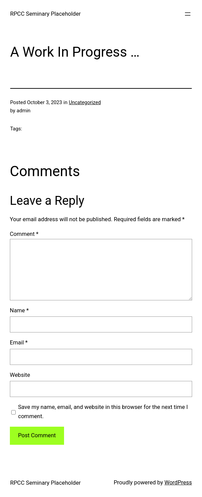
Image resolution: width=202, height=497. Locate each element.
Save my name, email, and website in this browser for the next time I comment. (103, 412)
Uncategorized (85, 102)
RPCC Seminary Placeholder (45, 14)
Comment (24, 234)
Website (20, 375)
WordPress (178, 482)
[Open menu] (188, 14)
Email (19, 342)
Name (19, 310)
